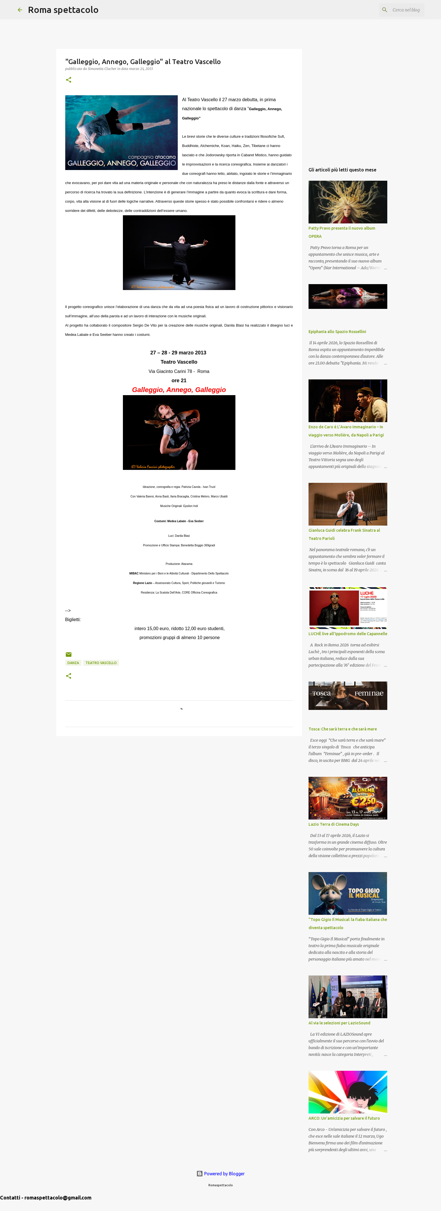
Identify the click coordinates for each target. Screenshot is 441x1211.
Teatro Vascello (101, 663)
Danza (73, 663)
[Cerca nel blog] (394, 10)
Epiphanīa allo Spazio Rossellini (337, 331)
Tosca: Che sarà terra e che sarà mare (343, 729)
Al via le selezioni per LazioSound (339, 1023)
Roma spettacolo (63, 9)
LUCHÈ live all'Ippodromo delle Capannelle (348, 633)
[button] (68, 80)
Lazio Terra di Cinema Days (334, 824)
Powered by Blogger (220, 1173)
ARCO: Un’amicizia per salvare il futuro (344, 1118)
